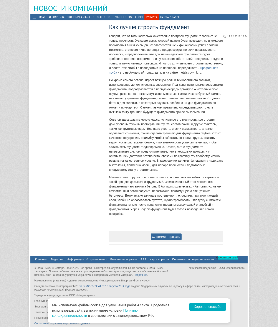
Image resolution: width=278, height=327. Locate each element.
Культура (151, 17)
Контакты (41, 259)
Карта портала (159, 259)
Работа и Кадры (170, 17)
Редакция (57, 259)
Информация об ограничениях (87, 259)
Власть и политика (52, 17)
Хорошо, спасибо (208, 307)
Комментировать (166, 236)
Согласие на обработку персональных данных (62, 323)
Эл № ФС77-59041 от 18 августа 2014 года (104, 286)
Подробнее (140, 274)
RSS (143, 259)
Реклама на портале (123, 259)
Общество (103, 17)
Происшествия (122, 17)
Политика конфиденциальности (193, 259)
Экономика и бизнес (80, 17)
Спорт (139, 17)
